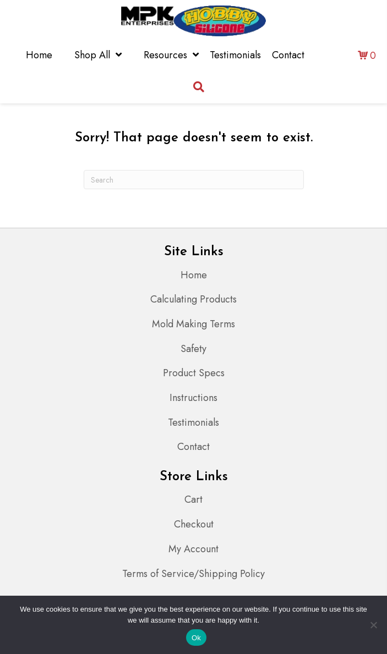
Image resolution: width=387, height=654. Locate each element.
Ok (196, 638)
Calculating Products (193, 299)
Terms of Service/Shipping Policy (193, 574)
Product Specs (194, 373)
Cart (193, 499)
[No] (373, 624)
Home (194, 275)
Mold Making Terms (193, 324)
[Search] (194, 179)
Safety (193, 349)
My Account (193, 549)
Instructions (193, 398)
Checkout (194, 524)
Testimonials (193, 422)
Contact (193, 446)
